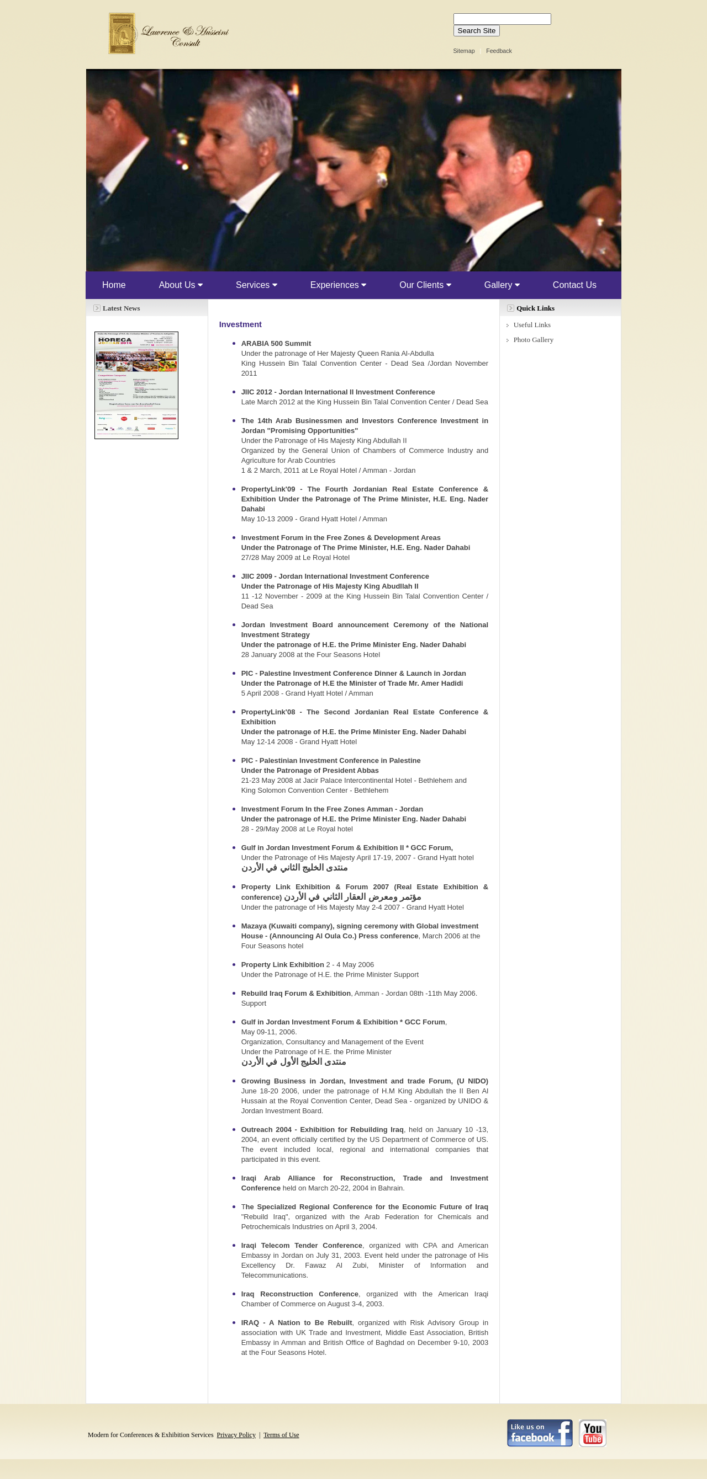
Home (114, 285)
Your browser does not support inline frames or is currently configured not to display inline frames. (353, 169)
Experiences (338, 285)
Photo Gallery (534, 339)
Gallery (502, 285)
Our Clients (425, 285)
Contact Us (575, 285)
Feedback (499, 50)
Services (256, 285)
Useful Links (532, 325)
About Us (181, 285)
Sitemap (464, 50)
